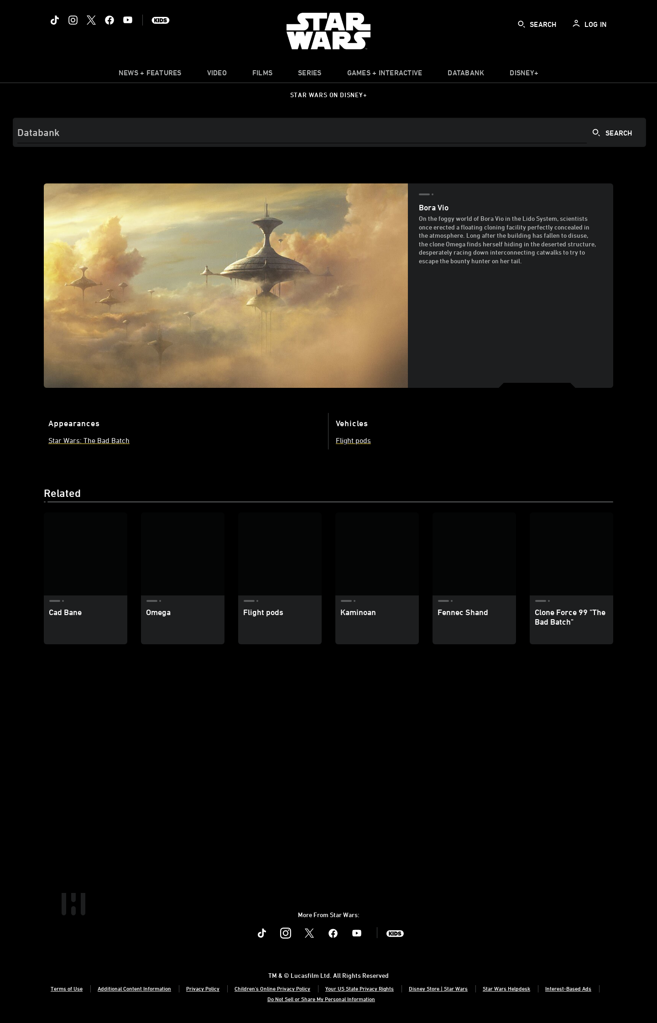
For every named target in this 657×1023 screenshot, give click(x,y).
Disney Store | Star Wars (438, 988)
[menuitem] (217, 75)
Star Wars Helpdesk (506, 988)
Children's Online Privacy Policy (272, 988)
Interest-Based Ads (568, 988)
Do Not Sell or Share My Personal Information (321, 999)
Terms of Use (67, 988)
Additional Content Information (134, 988)
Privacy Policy (202, 988)
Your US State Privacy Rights (359, 988)
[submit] (521, 24)
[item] (150, 75)
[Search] (329, 132)
